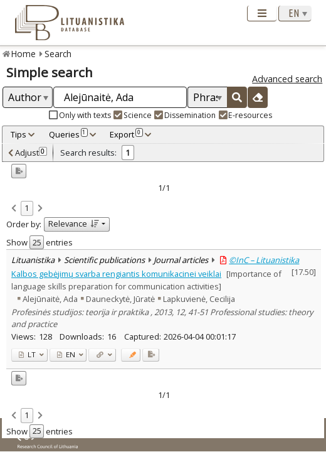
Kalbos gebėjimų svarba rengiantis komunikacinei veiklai (116, 273)
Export (126, 134)
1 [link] (26, 207)
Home (23, 54)
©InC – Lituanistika (264, 260)
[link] (14, 209)
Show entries (39, 242)
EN (66, 354)
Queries (68, 134)
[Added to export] (150, 355)
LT (27, 354)
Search (58, 54)
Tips (18, 134)
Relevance (73, 223)
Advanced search (287, 79)
